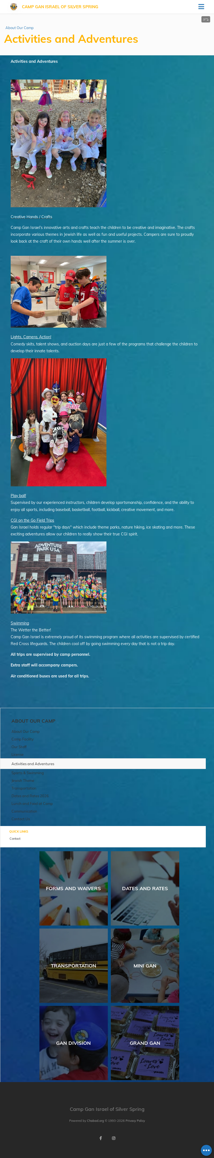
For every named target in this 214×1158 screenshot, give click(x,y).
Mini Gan (145, 966)
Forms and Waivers (73, 888)
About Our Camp (19, 27)
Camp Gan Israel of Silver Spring (60, 6)
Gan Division (73, 1043)
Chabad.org (95, 1121)
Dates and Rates (145, 888)
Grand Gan (145, 1043)
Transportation (73, 966)
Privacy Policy (135, 1121)
